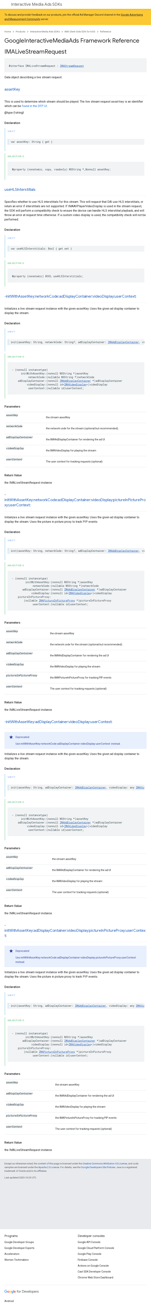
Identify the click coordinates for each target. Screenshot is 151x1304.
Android (9, 1301)
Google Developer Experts (19, 1248)
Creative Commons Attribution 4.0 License (105, 1163)
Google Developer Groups (19, 1242)
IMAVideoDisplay (75, 384)
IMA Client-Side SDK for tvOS (80, 31)
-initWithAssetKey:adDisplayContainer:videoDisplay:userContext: (58, 722)
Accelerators (11, 1253)
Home (7, 31)
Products (20, 31)
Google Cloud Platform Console (96, 1248)
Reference (105, 31)
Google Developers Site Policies (98, 1167)
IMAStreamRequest (72, 66)
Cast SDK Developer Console (94, 1271)
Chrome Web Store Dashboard (95, 1277)
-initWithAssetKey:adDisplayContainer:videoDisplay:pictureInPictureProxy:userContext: (74, 930)
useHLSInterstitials (19, 189)
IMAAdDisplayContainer (123, 342)
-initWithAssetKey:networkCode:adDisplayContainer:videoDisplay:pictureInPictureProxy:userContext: (75, 499)
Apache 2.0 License (48, 1167)
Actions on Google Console (93, 1265)
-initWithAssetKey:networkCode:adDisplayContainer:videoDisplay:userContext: (70, 296)
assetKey (12, 89)
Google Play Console (89, 1253)
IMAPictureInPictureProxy (57, 600)
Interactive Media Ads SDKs (36, 4)
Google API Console (89, 1242)
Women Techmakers (16, 1259)
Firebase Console (88, 1259)
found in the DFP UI (34, 106)
